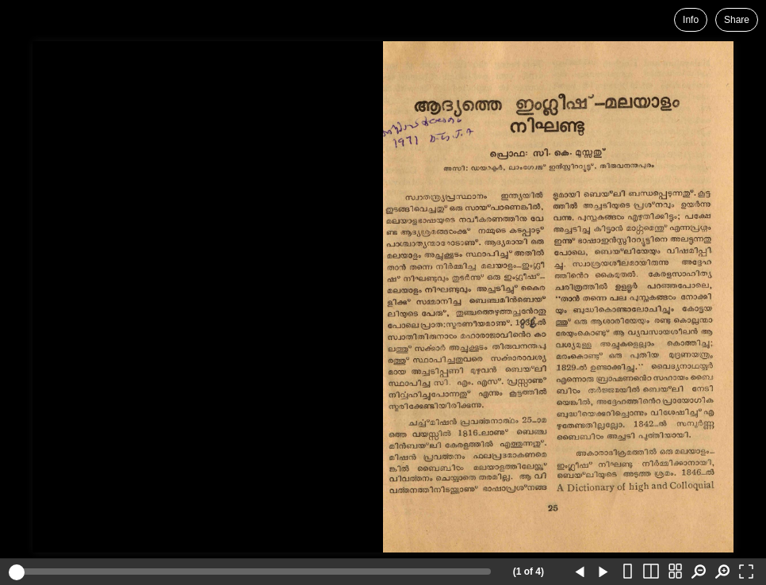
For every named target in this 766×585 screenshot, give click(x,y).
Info (691, 19)
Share (736, 19)
